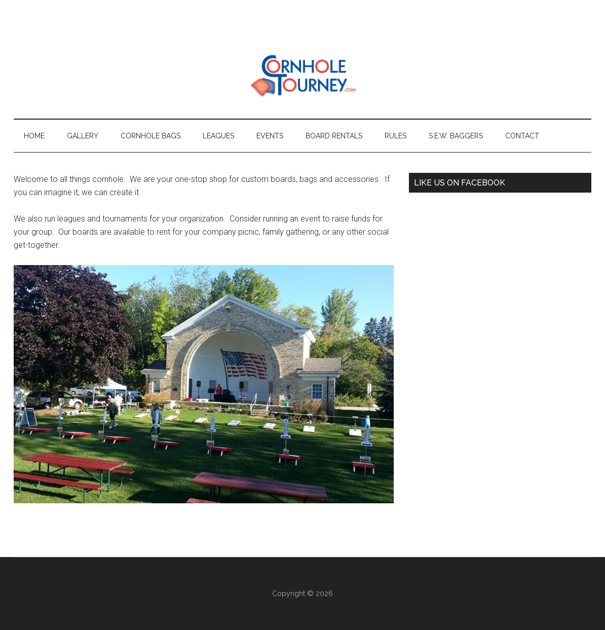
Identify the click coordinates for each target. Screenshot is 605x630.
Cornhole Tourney (302, 75)
